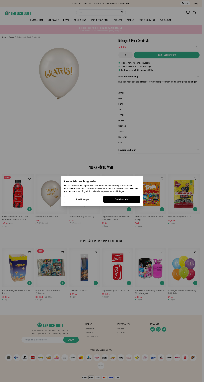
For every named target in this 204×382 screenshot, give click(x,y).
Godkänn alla (121, 199)
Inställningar (82, 199)
